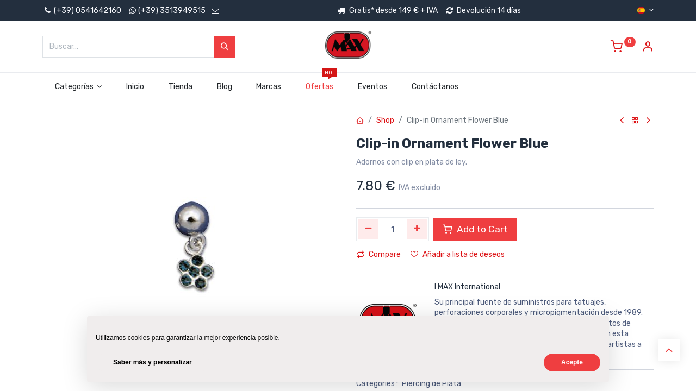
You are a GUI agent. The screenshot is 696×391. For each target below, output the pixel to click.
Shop (385, 120)
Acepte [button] (572, 362)
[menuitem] (135, 87)
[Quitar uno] (368, 229)
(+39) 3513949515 (172, 10)
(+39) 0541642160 (81, 10)
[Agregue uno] (417, 229)
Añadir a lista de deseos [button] (458, 254)
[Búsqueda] (224, 47)
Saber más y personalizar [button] (152, 362)
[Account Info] (648, 48)
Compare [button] (379, 254)
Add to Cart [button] (475, 229)
